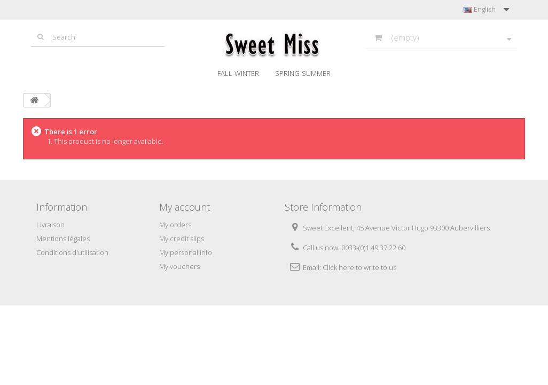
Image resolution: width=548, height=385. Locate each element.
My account (184, 207)
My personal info (185, 252)
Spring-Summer (303, 73)
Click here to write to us (359, 267)
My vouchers (179, 266)
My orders (175, 224)
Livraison (50, 224)
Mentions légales (63, 238)
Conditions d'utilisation (72, 252)
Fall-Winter (238, 73)
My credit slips (181, 238)
